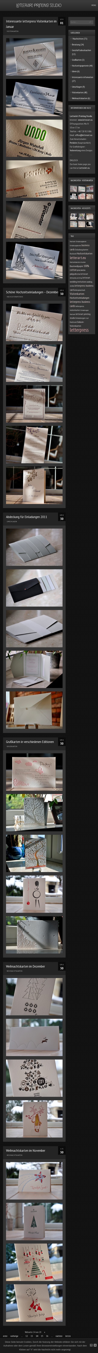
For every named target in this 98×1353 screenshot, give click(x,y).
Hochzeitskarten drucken (78, 262)
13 (32, 1336)
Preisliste (74, 142)
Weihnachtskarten (14, 971)
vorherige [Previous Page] (14, 1336)
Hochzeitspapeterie (15, 297)
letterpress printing (76, 278)
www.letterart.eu (85, 119)
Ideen (74, 71)
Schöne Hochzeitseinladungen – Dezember (32, 292)
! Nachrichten (77, 38)
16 (47, 1336)
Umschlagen (12, 521)
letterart (86, 277)
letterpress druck (79, 290)
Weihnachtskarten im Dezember (25, 966)
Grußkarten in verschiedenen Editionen (30, 741)
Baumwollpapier (76, 266)
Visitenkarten (13, 31)
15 (42, 1336)
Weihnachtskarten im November (25, 1150)
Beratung (76, 44)
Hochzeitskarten (84, 253)
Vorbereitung (75, 150)
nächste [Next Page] (59, 1336)
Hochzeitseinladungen (79, 297)
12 (27, 1336)
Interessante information (82, 77)
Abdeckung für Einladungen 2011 (26, 516)
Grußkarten (12, 746)
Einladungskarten (75, 245)
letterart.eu (78, 257)
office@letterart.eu (83, 135)
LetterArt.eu (84, 168)
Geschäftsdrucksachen (81, 50)
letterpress (79, 329)
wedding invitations (78, 281)
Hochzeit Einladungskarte (78, 241)
